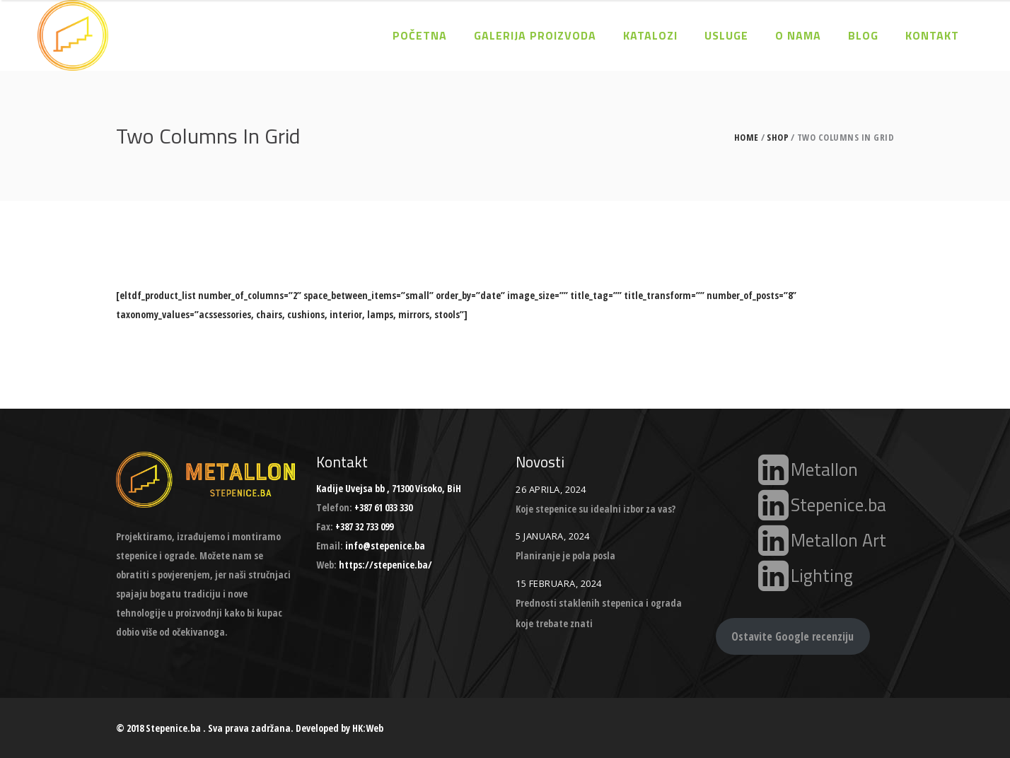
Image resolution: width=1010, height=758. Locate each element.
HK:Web (367, 728)
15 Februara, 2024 (559, 583)
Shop (778, 137)
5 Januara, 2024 (553, 536)
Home (746, 137)
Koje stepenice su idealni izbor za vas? (595, 508)
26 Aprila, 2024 (551, 489)
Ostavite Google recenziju (792, 636)
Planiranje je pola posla (565, 555)
